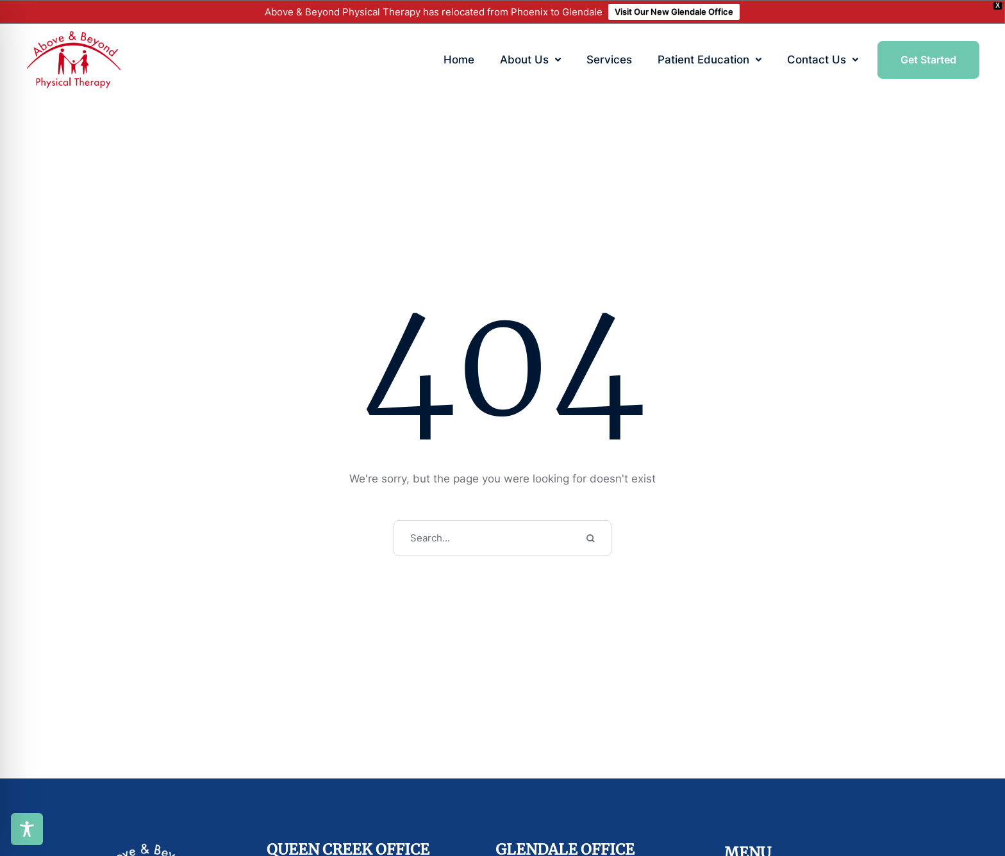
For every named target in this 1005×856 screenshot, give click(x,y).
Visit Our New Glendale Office (674, 11)
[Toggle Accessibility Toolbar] (27, 829)
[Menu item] (459, 60)
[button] (558, 60)
